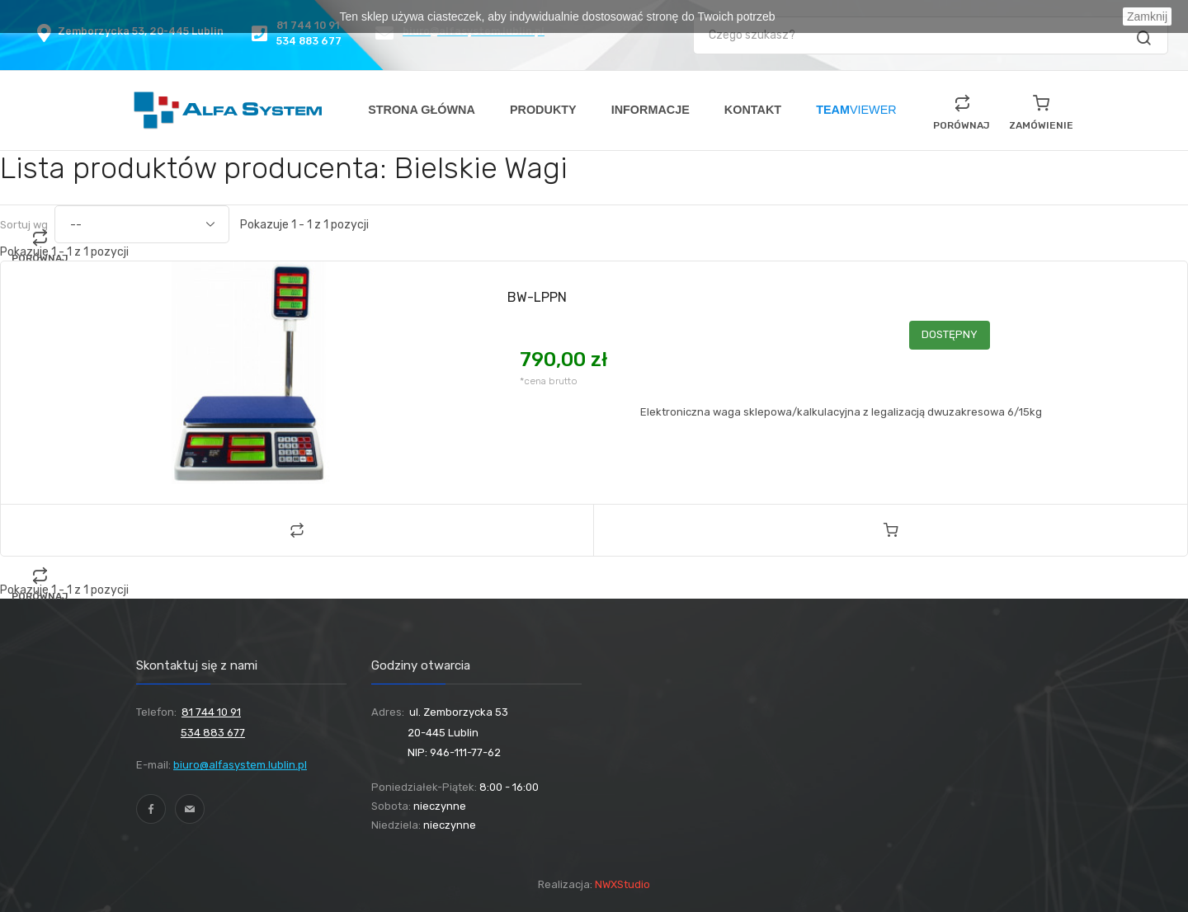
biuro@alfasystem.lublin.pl (240, 765)
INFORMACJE (650, 109)
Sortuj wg (24, 225)
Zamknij (1147, 16)
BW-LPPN (537, 297)
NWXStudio (622, 884)
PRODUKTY (543, 109)
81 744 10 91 (211, 712)
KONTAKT (752, 109)
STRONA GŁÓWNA (421, 109)
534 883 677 (213, 732)
